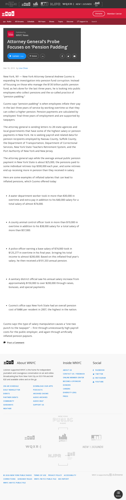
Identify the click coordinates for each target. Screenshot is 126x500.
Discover (70, 21)
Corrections (9, 479)
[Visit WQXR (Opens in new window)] (68, 4)
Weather (7, 408)
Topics (60, 21)
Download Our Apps (43, 386)
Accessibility (70, 475)
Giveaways (8, 405)
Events (6, 393)
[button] (42, 56)
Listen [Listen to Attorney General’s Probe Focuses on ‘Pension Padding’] (16, 56)
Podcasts (38, 390)
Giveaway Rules (25, 479)
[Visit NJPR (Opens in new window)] (55, 4)
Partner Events (10, 397)
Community (8, 401)
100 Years (41, 21)
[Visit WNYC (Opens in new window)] (26, 4)
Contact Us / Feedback (74, 374)
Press (65, 396)
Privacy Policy (55, 475)
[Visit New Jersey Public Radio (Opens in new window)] (33, 455)
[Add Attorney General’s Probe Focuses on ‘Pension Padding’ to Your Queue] (33, 56)
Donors (67, 385)
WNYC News (22, 35)
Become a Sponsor (72, 381)
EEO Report (63, 479)
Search (94, 21)
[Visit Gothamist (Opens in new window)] (35, 4)
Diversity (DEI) (69, 392)
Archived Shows (40, 393)
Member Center (114, 13)
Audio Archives (40, 397)
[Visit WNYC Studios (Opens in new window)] (44, 4)
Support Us (82, 21)
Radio (9, 21)
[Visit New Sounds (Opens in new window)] (84, 4)
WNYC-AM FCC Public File (14, 483)
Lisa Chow (23, 68)
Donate (98, 13)
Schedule (30, 21)
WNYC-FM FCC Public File (45, 479)
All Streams (19, 21)
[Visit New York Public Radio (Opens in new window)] (63, 420)
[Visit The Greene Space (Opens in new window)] (96, 4)
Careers (66, 389)
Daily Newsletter (11, 390)
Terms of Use (40, 475)
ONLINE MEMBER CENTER (73, 377)
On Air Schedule (11, 386)
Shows (51, 21)
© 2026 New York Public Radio (17, 475)
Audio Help (38, 401)
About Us (67, 370)
